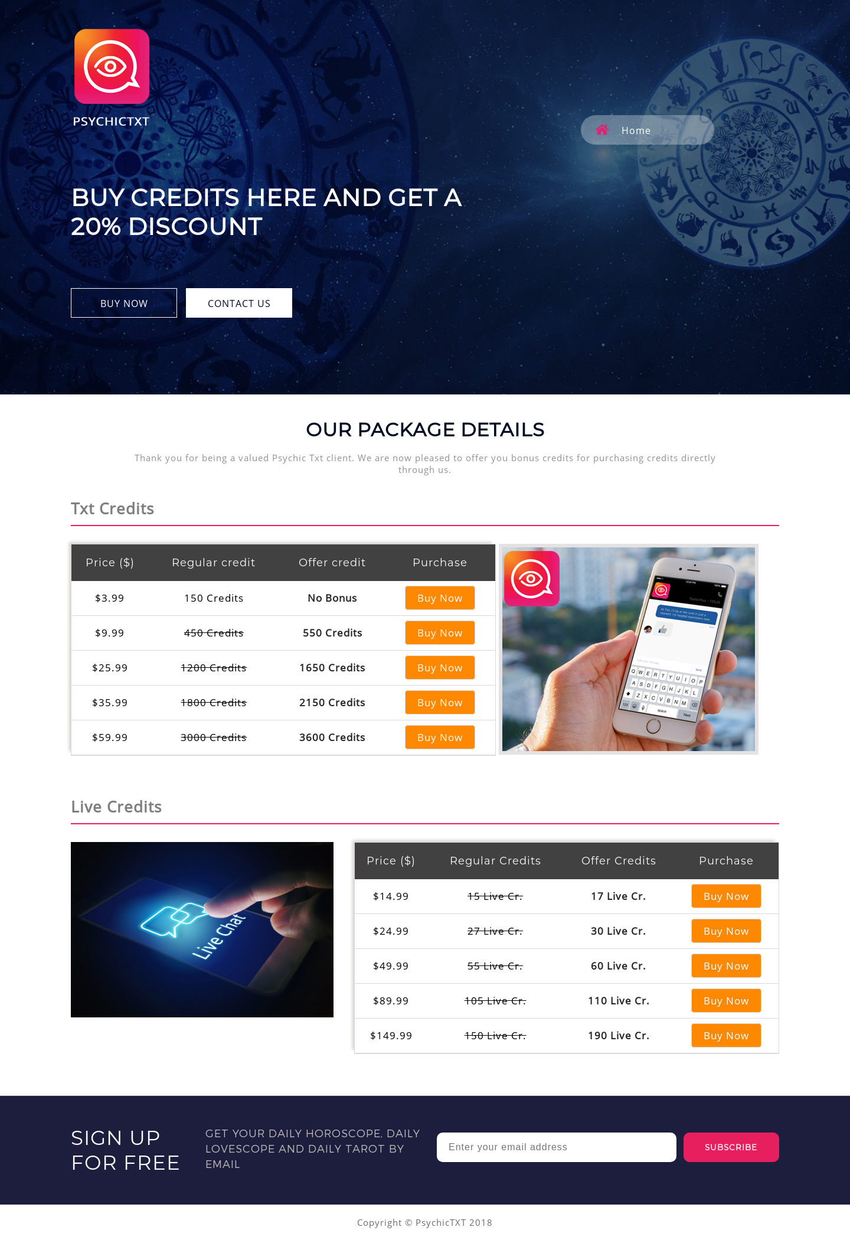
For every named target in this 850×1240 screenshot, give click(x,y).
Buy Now (440, 598)
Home (623, 130)
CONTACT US (239, 303)
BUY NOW (124, 303)
